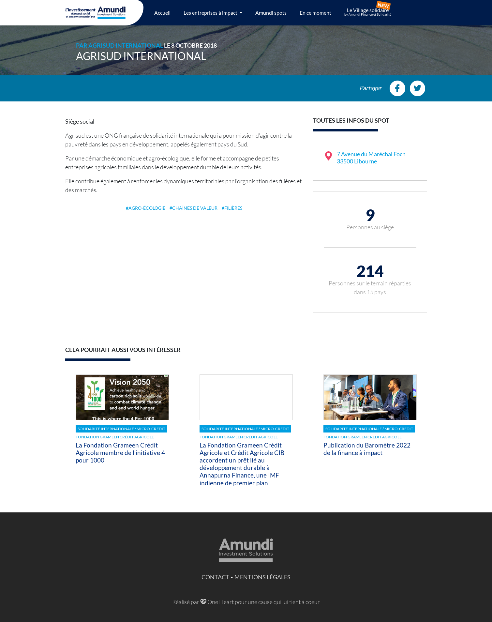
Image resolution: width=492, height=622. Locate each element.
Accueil (162, 12)
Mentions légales (262, 577)
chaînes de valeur (194, 208)
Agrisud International (125, 45)
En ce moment (315, 12)
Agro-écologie (146, 208)
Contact (215, 577)
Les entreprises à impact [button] (211, 12)
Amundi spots (271, 12)
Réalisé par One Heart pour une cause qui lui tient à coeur (246, 601)
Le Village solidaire (367, 12)
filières (233, 208)
